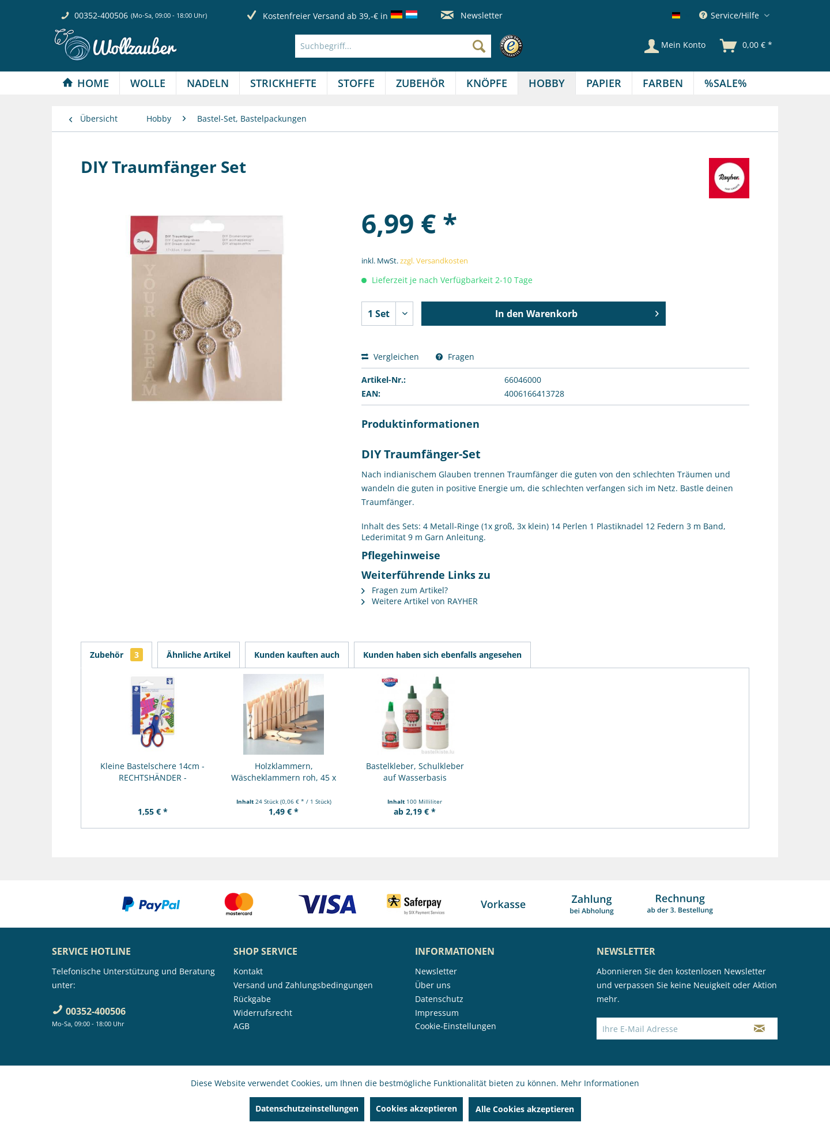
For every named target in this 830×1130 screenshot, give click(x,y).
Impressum (437, 1012)
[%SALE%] (725, 83)
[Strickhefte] (283, 83)
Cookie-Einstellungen (455, 1025)
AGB (241, 1025)
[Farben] (662, 83)
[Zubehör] (420, 83)
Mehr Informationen (600, 1083)
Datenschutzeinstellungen (307, 1108)
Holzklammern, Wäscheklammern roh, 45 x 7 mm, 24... (283, 772)
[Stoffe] (356, 83)
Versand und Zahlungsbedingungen (303, 985)
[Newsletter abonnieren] (759, 1028)
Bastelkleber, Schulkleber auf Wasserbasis (415, 771)
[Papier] (604, 83)
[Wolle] (148, 83)
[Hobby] (546, 83)
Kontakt (248, 971)
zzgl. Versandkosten (434, 260)
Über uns (433, 985)
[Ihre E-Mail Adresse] (669, 1028)
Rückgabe (252, 998)
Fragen (455, 356)
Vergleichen (390, 356)
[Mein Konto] (674, 46)
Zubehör (116, 654)
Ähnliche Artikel (199, 654)
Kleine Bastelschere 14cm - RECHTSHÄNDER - (152, 771)
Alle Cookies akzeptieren (525, 1108)
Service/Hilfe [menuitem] (730, 15)
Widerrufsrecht (262, 1012)
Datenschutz (439, 998)
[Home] (85, 83)
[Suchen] (479, 46)
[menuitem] (412, 46)
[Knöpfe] (487, 83)
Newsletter (472, 15)
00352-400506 (101, 15)
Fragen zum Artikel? (404, 590)
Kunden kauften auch (296, 654)
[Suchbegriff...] (393, 46)
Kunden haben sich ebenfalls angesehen (442, 654)
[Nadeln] (207, 83)
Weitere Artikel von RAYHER (419, 601)
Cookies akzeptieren (416, 1108)
